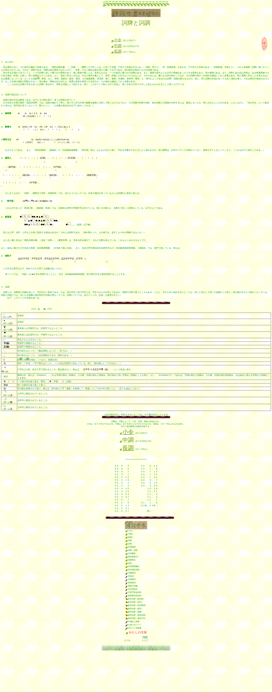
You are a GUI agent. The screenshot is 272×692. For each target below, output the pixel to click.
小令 (116, 40)
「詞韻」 (101, 295)
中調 (116, 46)
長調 (116, 51)
